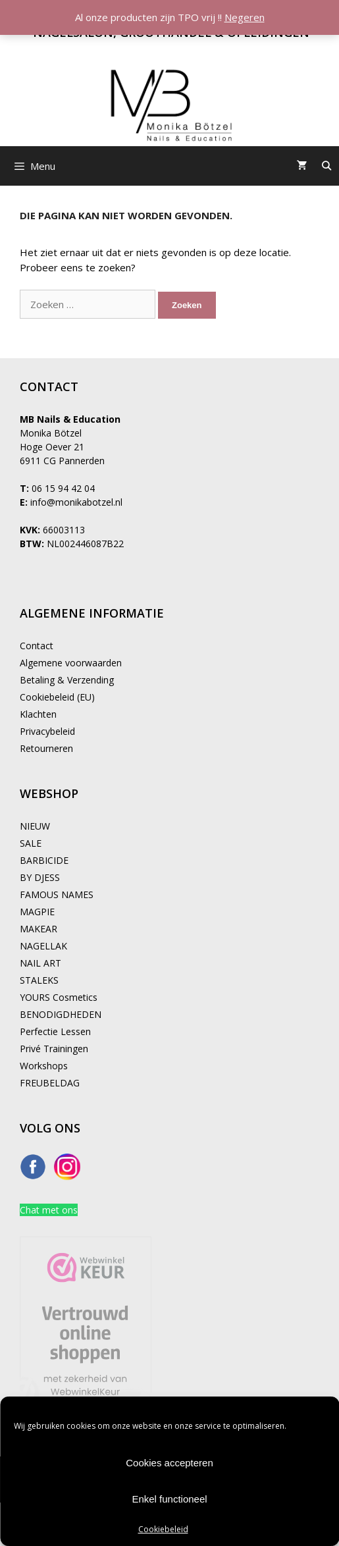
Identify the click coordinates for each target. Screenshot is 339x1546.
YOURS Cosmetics (58, 997)
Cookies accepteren (169, 1462)
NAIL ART (40, 963)
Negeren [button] (244, 17)
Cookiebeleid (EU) (57, 697)
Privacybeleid (47, 731)
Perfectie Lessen (55, 1031)
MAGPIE (37, 911)
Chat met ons (49, 1210)
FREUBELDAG (50, 1083)
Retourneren (46, 748)
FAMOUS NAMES (56, 894)
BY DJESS (40, 877)
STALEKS (39, 980)
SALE (30, 843)
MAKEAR (38, 928)
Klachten (38, 714)
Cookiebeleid (163, 1529)
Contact (36, 645)
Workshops (44, 1065)
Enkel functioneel (169, 1499)
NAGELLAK (43, 946)
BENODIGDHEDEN (60, 1014)
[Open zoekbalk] (326, 166)
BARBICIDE (44, 860)
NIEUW (35, 826)
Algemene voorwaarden (71, 662)
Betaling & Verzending (67, 680)
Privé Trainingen (54, 1048)
